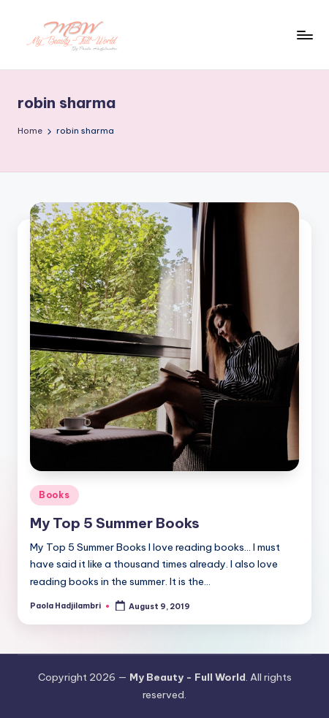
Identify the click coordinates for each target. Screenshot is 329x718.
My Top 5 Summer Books (115, 523)
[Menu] (304, 35)
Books (54, 494)
